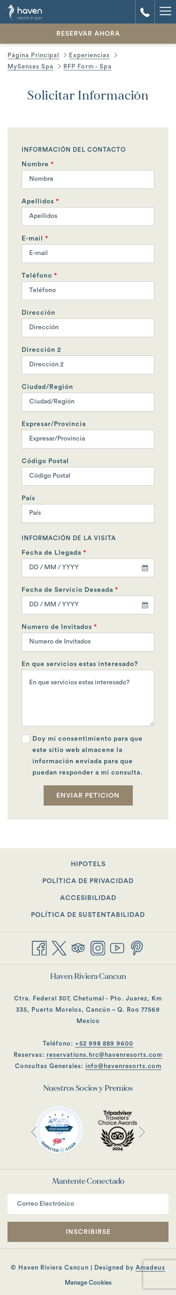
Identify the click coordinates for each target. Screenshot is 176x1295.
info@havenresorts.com (123, 1066)
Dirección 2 (41, 350)
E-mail (35, 238)
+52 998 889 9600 (104, 1043)
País (28, 498)
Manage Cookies (88, 1282)
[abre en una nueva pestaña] (59, 1129)
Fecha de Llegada (54, 553)
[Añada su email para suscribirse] (88, 1204)
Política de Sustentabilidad (88, 915)
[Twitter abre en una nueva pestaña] (59, 947)
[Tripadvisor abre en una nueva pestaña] (78, 947)
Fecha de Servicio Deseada (70, 590)
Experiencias (89, 55)
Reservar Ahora (88, 34)
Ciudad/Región (47, 387)
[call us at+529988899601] (145, 11)
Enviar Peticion (88, 795)
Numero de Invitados (59, 627)
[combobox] (88, 567)
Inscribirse (88, 1232)
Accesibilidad (88, 898)
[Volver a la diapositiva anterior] (34, 1132)
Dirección (38, 313)
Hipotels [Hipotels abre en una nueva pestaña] (104, 865)
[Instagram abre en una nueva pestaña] (98, 947)
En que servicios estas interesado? (80, 664)
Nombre (38, 164)
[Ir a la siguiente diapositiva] (142, 1132)
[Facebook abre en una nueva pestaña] (39, 947)
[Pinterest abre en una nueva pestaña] (137, 947)
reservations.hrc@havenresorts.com (104, 1055)
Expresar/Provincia (54, 424)
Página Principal (33, 55)
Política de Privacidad (88, 881)
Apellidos (40, 201)
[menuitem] (88, 864)
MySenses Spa (31, 66)
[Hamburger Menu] (165, 11)
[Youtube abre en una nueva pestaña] (117, 947)
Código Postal (45, 461)
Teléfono (39, 275)
